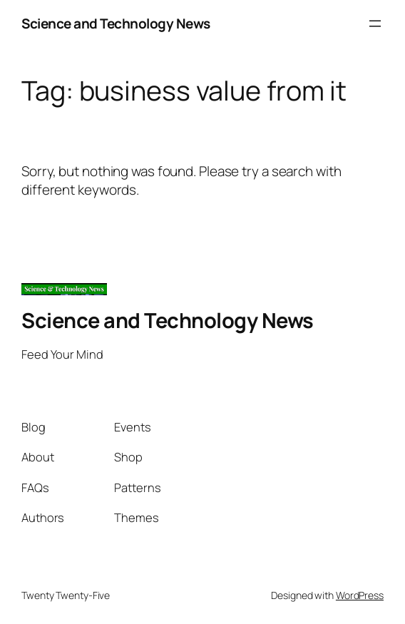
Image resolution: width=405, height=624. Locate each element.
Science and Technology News (115, 23)
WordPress (360, 595)
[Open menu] (375, 23)
